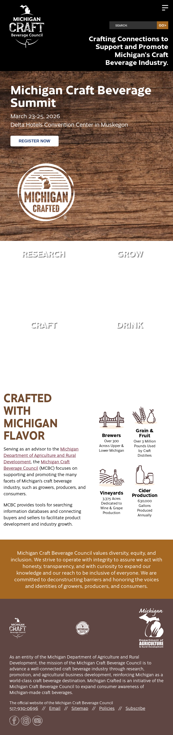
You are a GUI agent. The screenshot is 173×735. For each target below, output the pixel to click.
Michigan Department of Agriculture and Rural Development (41, 455)
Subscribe (135, 708)
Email (55, 708)
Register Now (34, 141)
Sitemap (79, 708)
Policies (107, 708)
